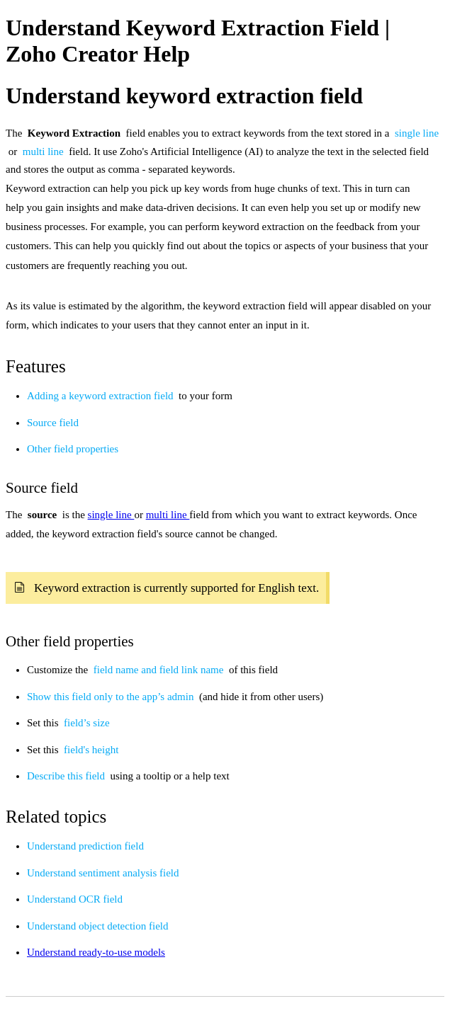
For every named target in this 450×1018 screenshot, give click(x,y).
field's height (91, 749)
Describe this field (67, 776)
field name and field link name (160, 669)
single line (417, 133)
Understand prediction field (85, 846)
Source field (53, 422)
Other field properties (72, 448)
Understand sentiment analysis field (103, 873)
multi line (45, 151)
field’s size (87, 722)
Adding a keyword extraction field (101, 395)
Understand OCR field (75, 899)
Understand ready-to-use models (96, 952)
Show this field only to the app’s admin (111, 696)
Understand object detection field (98, 926)
